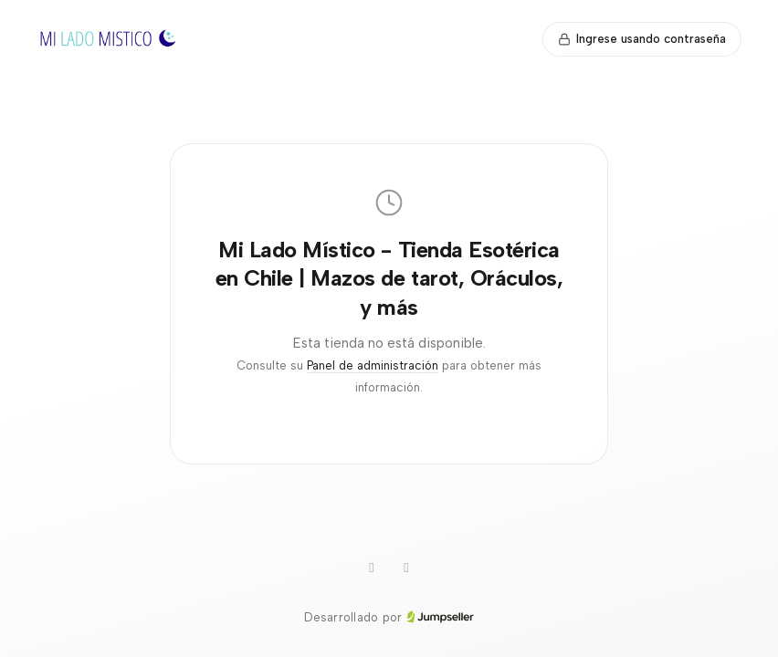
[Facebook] (406, 568)
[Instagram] (371, 568)
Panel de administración (372, 365)
